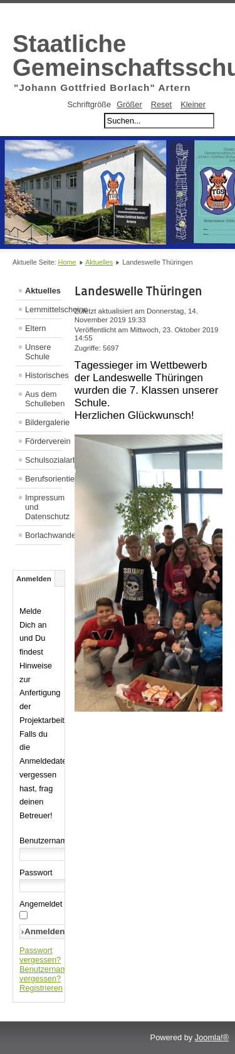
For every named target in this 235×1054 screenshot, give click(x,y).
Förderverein (43, 441)
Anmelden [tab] (33, 578)
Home (67, 262)
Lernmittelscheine (43, 309)
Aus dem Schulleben (43, 398)
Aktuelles (99, 262)
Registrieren (41, 988)
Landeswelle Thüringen (138, 290)
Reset (161, 104)
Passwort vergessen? (40, 955)
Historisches (43, 375)
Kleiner (193, 104)
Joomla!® (212, 1037)
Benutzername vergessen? (45, 973)
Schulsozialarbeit (43, 460)
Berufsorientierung (43, 478)
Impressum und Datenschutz (43, 507)
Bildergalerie (43, 422)
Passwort (36, 872)
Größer (129, 104)
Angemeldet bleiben (54, 904)
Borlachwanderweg (43, 535)
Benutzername (45, 840)
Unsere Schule (38, 351)
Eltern (35, 328)
